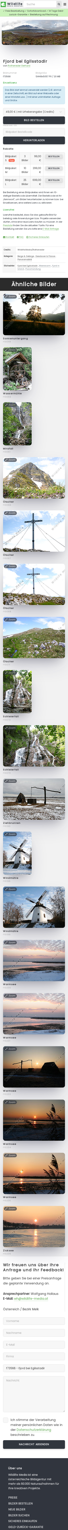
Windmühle (10, 878)
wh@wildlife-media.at (31, 1298)
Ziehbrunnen (11, 823)
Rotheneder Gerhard (19, 65)
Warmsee (9, 984)
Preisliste (7, 225)
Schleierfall (11, 716)
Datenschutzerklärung (34, 1430)
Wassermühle (12, 393)
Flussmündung (33, 268)
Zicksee (8, 1250)
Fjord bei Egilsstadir (25, 61)
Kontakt (8, 237)
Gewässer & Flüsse (45, 256)
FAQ (20, 237)
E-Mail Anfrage (51, 228)
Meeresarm (45, 265)
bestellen (54, 156)
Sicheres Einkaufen (37, 237)
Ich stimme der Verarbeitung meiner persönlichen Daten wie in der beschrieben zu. (36, 1427)
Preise (12, 1497)
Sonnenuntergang (15, 338)
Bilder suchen (18, 1515)
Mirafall (8, 448)
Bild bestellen (34, 120)
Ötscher (8, 502)
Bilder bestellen (20, 1503)
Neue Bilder (16, 1509)
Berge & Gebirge (26, 256)
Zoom (59, 24)
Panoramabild (25, 259)
